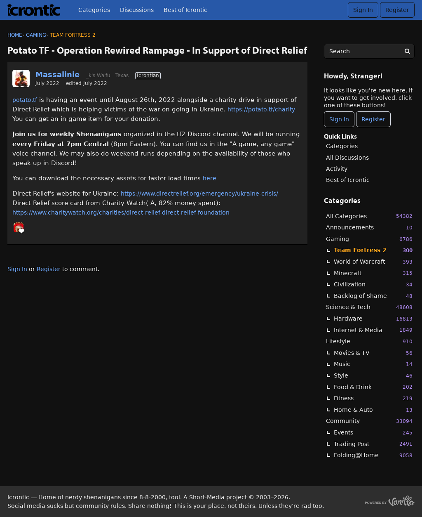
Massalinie (57, 74)
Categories (94, 10)
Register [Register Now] (373, 119)
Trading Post (373, 444)
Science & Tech (369, 307)
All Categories (369, 216)
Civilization (373, 284)
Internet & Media (373, 330)
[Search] (407, 51)
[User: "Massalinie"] (21, 78)
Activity (336, 168)
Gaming (369, 239)
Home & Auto (373, 410)
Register (397, 10)
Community (369, 421)
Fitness (373, 398)
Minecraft (373, 273)
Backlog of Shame (373, 296)
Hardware (373, 319)
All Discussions (347, 157)
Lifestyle (369, 341)
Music (373, 364)
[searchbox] (369, 51)
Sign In (363, 10)
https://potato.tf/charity (261, 109)
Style (373, 376)
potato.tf (24, 100)
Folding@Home (373, 455)
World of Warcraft (373, 262)
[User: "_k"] (18, 227)
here (209, 178)
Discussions (137, 10)
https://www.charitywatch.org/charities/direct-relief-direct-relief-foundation (121, 212)
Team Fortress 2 (373, 250)
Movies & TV (373, 353)
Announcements (369, 227)
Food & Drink (373, 387)
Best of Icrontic (185, 10)
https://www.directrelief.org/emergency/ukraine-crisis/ (199, 193)
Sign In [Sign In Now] (339, 119)
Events (373, 433)
